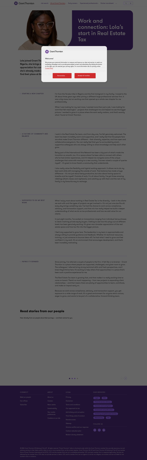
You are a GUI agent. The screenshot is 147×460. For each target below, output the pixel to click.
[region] (74, 64)
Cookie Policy (49, 68)
